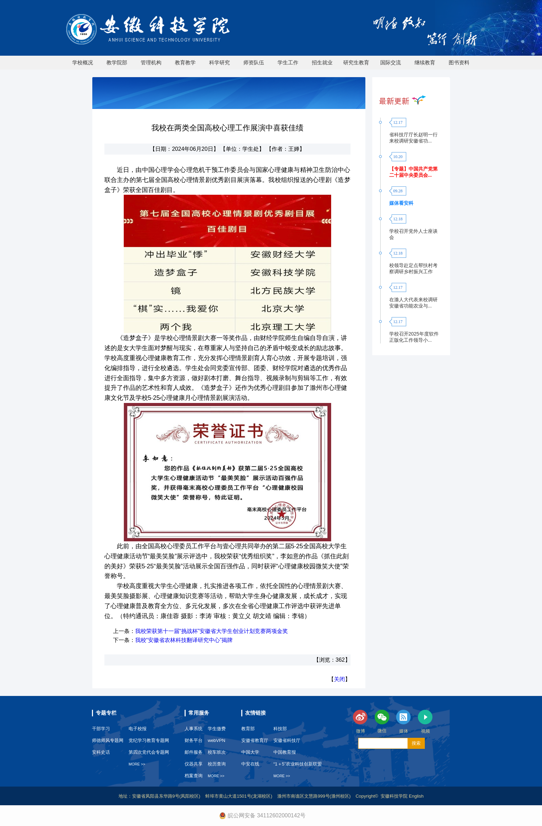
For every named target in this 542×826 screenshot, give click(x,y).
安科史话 (101, 752)
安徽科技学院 (395, 796)
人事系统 (194, 728)
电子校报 (138, 728)
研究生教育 (356, 62)
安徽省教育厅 (254, 740)
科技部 (280, 728)
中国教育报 (284, 752)
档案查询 (194, 775)
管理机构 (151, 62)
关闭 (339, 679)
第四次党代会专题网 (149, 752)
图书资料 (459, 62)
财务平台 (194, 740)
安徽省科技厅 (286, 740)
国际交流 (390, 62)
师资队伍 (253, 62)
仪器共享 (194, 764)
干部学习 (101, 728)
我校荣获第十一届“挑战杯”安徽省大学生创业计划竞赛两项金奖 (211, 631)
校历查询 (217, 764)
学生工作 (288, 62)
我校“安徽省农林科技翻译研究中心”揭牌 (184, 640)
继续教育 (424, 62)
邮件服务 (194, 752)
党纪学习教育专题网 (149, 740)
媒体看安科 (401, 203)
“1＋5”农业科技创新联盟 (297, 764)
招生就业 (322, 62)
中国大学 (250, 752)
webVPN (216, 740)
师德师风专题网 (107, 740)
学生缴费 (217, 728)
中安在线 (250, 764)
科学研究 (219, 62)
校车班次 (217, 752)
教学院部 (116, 62)
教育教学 (185, 62)
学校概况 (82, 62)
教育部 (248, 728)
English (416, 796)
